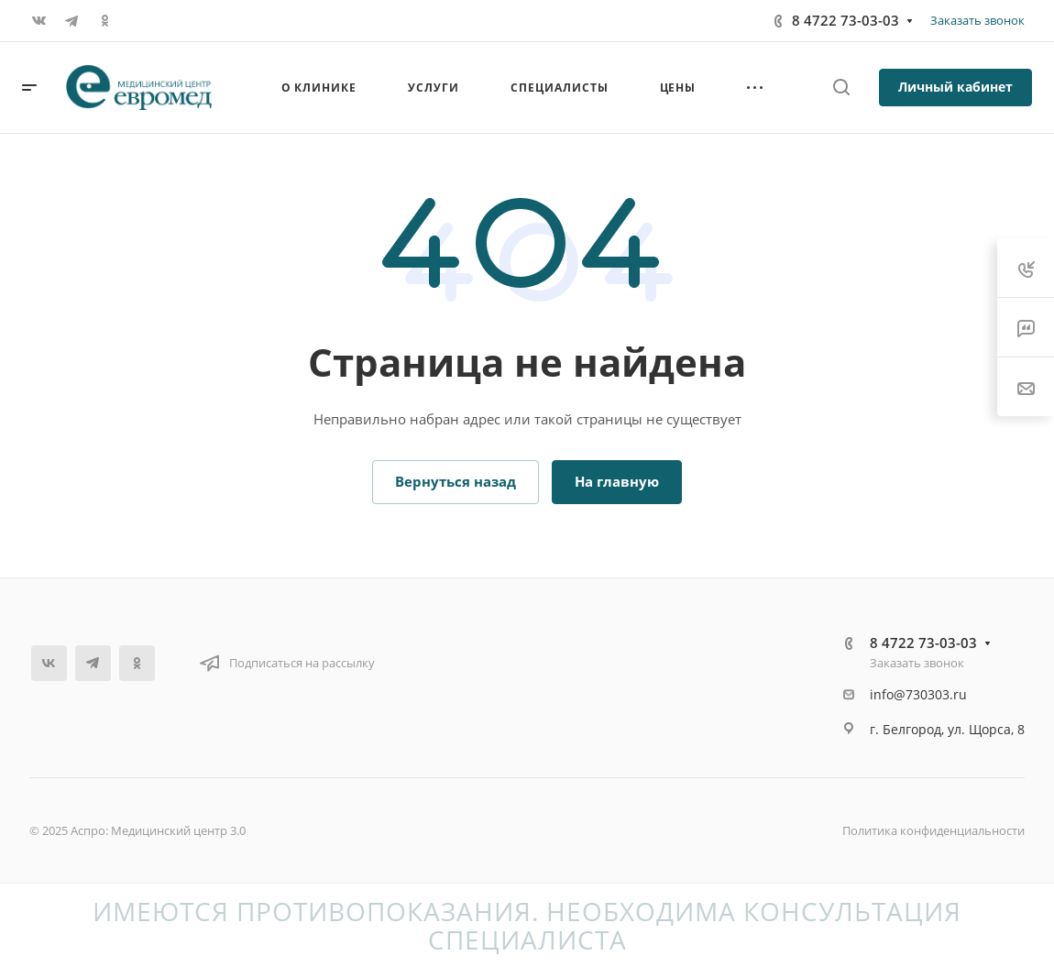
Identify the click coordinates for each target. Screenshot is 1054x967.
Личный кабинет (955, 86)
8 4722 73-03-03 (845, 20)
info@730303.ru (918, 694)
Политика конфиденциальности (933, 830)
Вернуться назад (455, 481)
